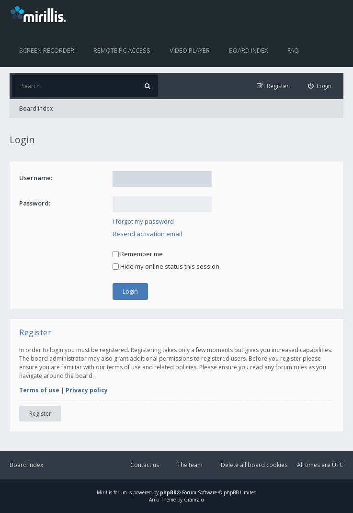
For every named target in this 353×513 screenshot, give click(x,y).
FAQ (293, 50)
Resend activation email (147, 233)
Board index (248, 50)
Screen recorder (46, 50)
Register (40, 414)
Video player (190, 50)
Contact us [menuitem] (144, 465)
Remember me (138, 254)
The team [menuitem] (190, 465)
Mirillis (104, 492)
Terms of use (39, 390)
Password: (34, 203)
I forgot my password (143, 221)
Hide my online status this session (166, 266)
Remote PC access (121, 50)
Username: (35, 177)
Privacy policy (87, 390)
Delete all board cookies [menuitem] (254, 465)
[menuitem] (320, 86)
